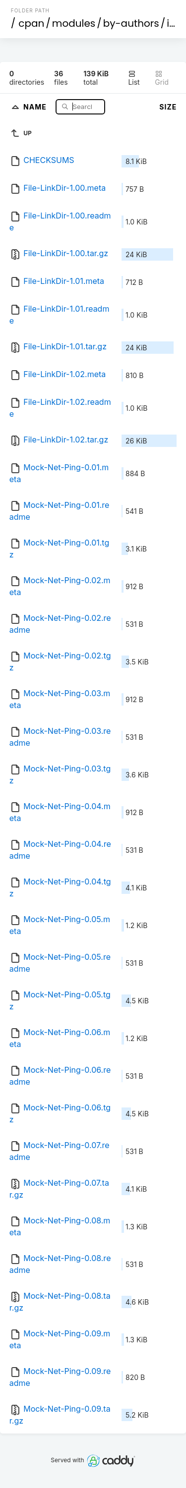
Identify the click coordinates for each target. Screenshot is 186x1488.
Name (36, 106)
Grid (162, 78)
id (171, 23)
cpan (31, 23)
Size (168, 107)
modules (73, 23)
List (133, 78)
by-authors (131, 23)
